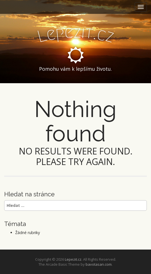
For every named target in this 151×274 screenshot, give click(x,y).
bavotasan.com (99, 264)
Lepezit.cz (73, 259)
